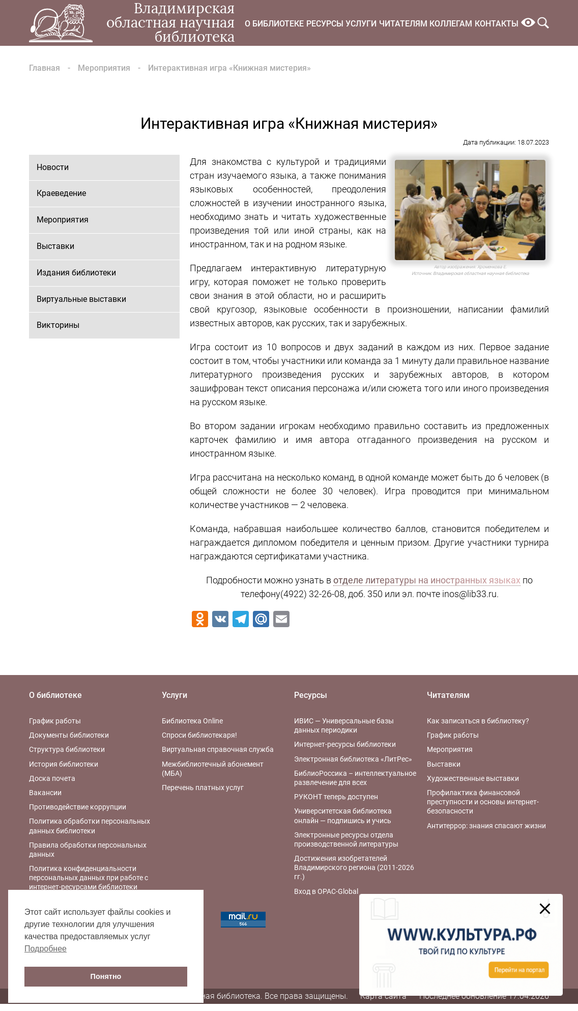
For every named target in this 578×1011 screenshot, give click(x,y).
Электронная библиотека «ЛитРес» (353, 759)
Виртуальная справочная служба (218, 749)
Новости (53, 167)
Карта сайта (383, 996)
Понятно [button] (106, 976)
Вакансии (45, 793)
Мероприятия (104, 68)
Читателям (403, 24)
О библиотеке (274, 24)
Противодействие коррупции (77, 807)
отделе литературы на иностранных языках (427, 580)
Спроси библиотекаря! (199, 735)
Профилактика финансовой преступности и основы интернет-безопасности (483, 802)
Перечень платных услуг (203, 787)
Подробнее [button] (45, 948)
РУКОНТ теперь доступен (336, 797)
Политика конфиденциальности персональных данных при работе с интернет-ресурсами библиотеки (88, 877)
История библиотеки (63, 764)
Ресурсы (324, 24)
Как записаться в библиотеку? (478, 721)
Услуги (361, 24)
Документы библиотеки (69, 735)
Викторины (58, 325)
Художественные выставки (473, 778)
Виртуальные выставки (81, 299)
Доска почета (52, 778)
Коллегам (450, 24)
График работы (55, 721)
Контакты (496, 24)
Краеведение (61, 193)
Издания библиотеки (76, 272)
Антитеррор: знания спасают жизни (486, 826)
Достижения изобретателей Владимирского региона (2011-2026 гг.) (354, 867)
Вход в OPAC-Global (326, 891)
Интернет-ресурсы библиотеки (345, 744)
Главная (44, 68)
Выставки (55, 246)
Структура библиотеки (67, 749)
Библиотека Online (192, 721)
